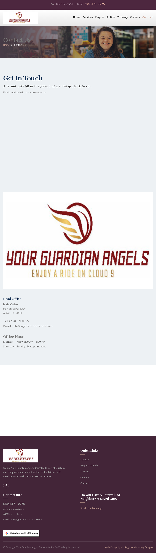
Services (88, 17)
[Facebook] (6, 485)
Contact (147, 17)
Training (122, 17)
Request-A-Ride (105, 17)
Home (76, 17)
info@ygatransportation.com (33, 326)
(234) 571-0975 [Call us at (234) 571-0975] (94, 4)
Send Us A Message (91, 508)
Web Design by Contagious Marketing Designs (129, 547)
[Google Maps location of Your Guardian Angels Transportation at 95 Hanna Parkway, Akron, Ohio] (78, 400)
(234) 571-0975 (19, 321)
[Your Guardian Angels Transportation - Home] (20, 17)
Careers (135, 17)
